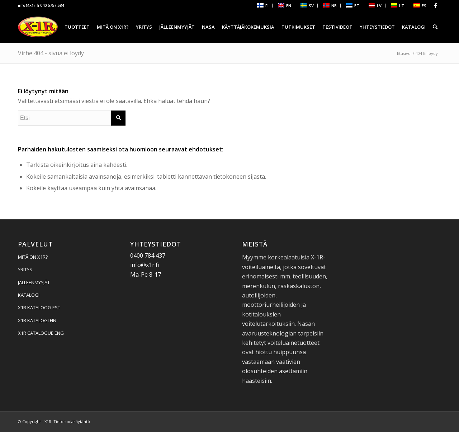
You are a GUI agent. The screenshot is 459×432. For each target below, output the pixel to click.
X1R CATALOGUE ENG (41, 333)
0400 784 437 (147, 255)
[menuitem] (262, 6)
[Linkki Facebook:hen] (435, 5)
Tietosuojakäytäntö (71, 421)
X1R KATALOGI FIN (37, 320)
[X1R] (38, 27)
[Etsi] (435, 27)
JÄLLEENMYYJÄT (34, 282)
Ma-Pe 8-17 (145, 274)
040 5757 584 (52, 5)
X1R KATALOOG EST (39, 307)
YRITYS (25, 269)
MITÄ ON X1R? (33, 257)
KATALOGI (28, 295)
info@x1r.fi (28, 5)
